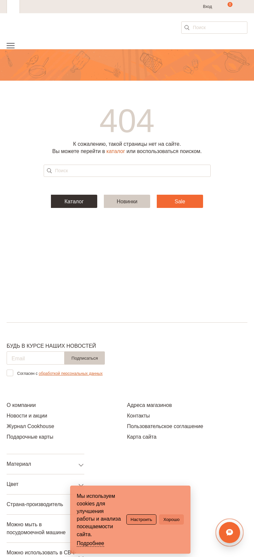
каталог (115, 151)
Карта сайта (141, 437)
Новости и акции (27, 415)
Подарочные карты (30, 437)
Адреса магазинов (149, 405)
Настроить (141, 519)
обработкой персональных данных (71, 373)
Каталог (74, 201)
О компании (21, 405)
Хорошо (171, 519)
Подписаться (84, 358)
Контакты (138, 415)
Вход (207, 6)
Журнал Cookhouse (30, 426)
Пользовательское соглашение (165, 426)
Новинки (127, 201)
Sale (180, 201)
